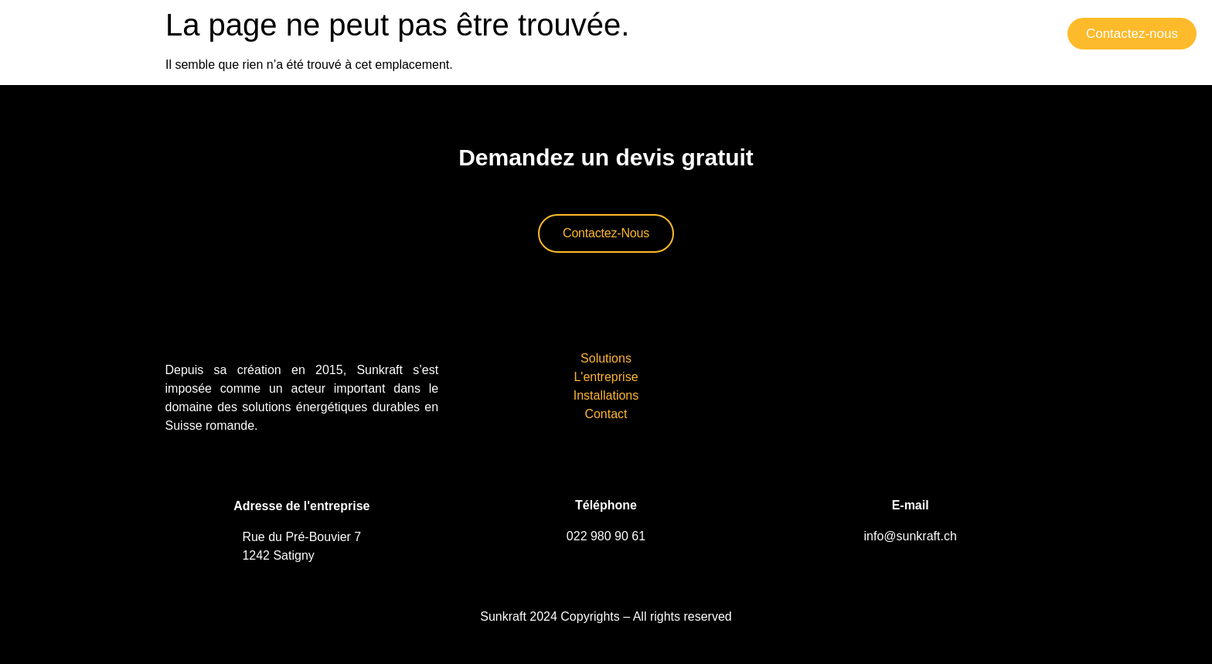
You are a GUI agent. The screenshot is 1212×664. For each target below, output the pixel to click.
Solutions (690, 33)
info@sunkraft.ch (910, 536)
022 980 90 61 (606, 536)
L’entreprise (788, 33)
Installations (895, 33)
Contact (989, 33)
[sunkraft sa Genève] (910, 386)
